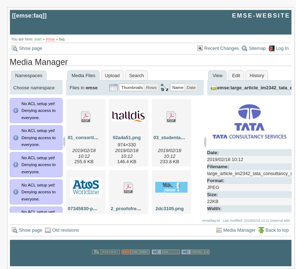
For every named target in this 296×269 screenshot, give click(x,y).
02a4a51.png (127, 137)
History (257, 75)
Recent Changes (221, 48)
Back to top (277, 230)
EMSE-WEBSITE (261, 15)
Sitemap (257, 48)
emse (50, 39)
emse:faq (29, 15)
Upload (112, 75)
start (38, 39)
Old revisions (65, 230)
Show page (30, 48)
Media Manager (239, 230)
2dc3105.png (169, 208)
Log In (282, 48)
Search (136, 75)
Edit (236, 75)
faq (62, 39)
